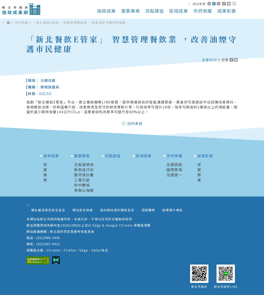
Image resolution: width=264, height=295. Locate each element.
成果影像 (226, 11)
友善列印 (209, 59)
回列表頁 (134, 123)
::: (189, 4)
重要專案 (130, 11)
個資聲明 (148, 210)
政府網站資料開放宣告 (117, 210)
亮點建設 (154, 11)
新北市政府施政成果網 (21, 9)
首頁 (8, 22)
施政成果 (106, 11)
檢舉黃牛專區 (173, 210)
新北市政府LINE (226, 287)
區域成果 (178, 11)
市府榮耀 (202, 11)
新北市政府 (199, 287)
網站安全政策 (82, 210)
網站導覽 (199, 4)
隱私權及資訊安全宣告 (48, 210)
